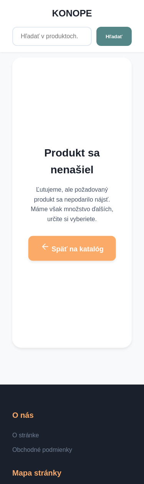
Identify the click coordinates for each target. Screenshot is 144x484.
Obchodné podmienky (42, 450)
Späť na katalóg (72, 247)
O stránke (25, 435)
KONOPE (72, 13)
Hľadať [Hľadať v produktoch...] (114, 36)
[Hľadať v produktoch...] (52, 36)
